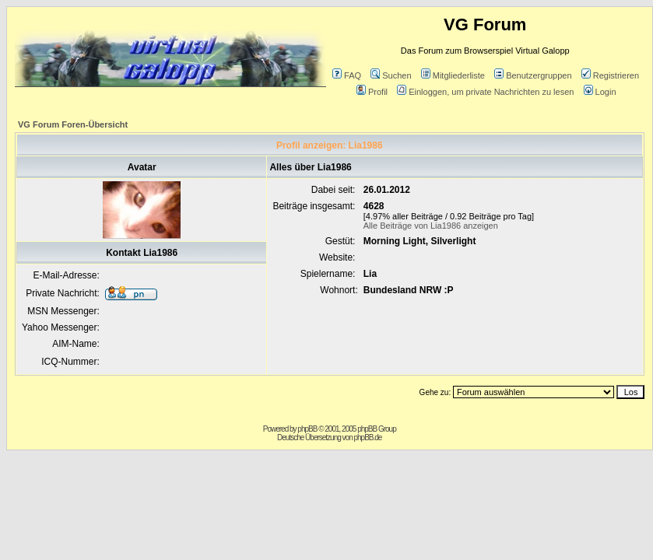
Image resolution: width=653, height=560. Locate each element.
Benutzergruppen (532, 75)
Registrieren (610, 75)
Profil (372, 91)
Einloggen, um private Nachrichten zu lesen (485, 91)
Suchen (390, 75)
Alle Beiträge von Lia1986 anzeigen (430, 225)
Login (600, 91)
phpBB (307, 429)
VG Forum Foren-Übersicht (73, 124)
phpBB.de (367, 437)
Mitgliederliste (453, 75)
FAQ (346, 75)
